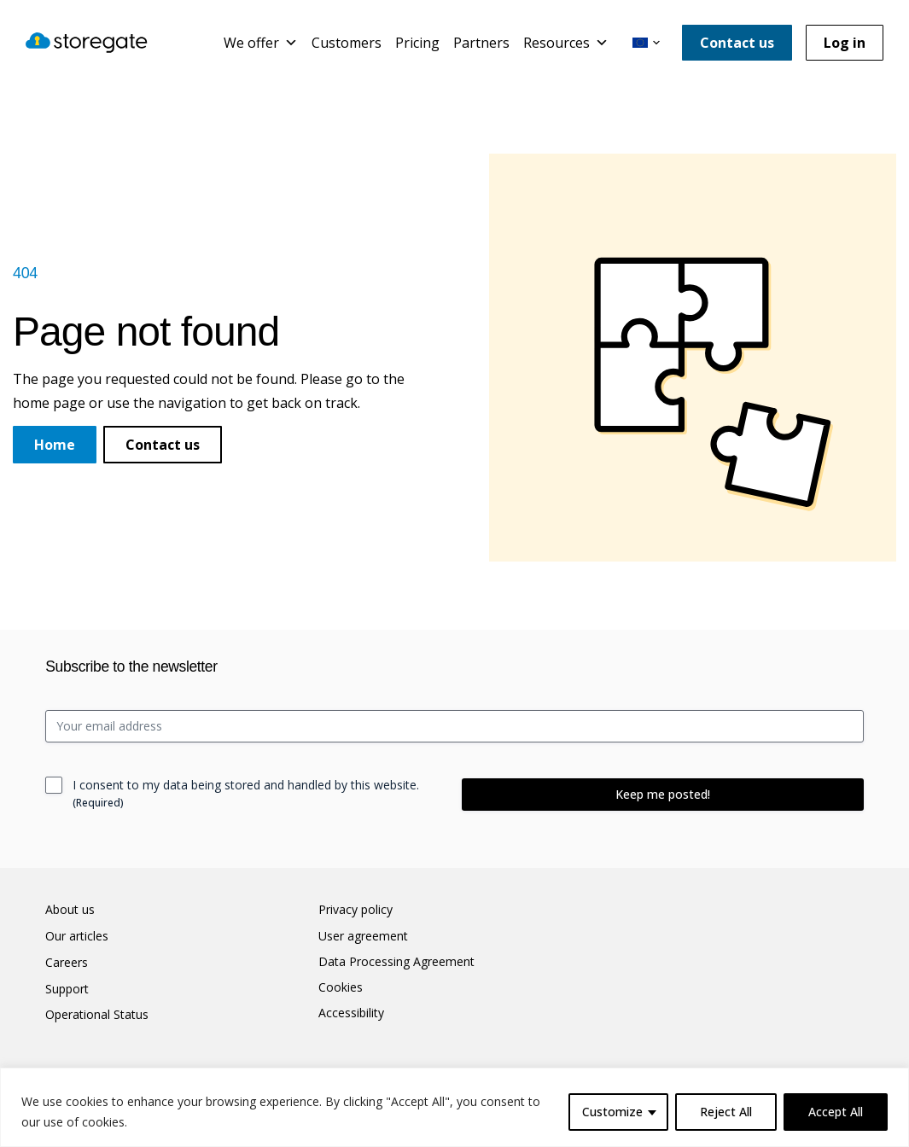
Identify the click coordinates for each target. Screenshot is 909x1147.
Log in (844, 42)
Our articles (76, 936)
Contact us (737, 42)
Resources (566, 43)
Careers (66, 962)
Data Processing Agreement (396, 961)
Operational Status (97, 1014)
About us (70, 909)
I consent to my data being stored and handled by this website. (246, 793)
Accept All (835, 1111)
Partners (481, 42)
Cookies (340, 987)
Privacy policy (355, 909)
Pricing (417, 42)
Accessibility (351, 1013)
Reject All (726, 1111)
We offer (261, 43)
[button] (646, 43)
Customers (347, 42)
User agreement (363, 936)
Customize (612, 1111)
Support (67, 989)
